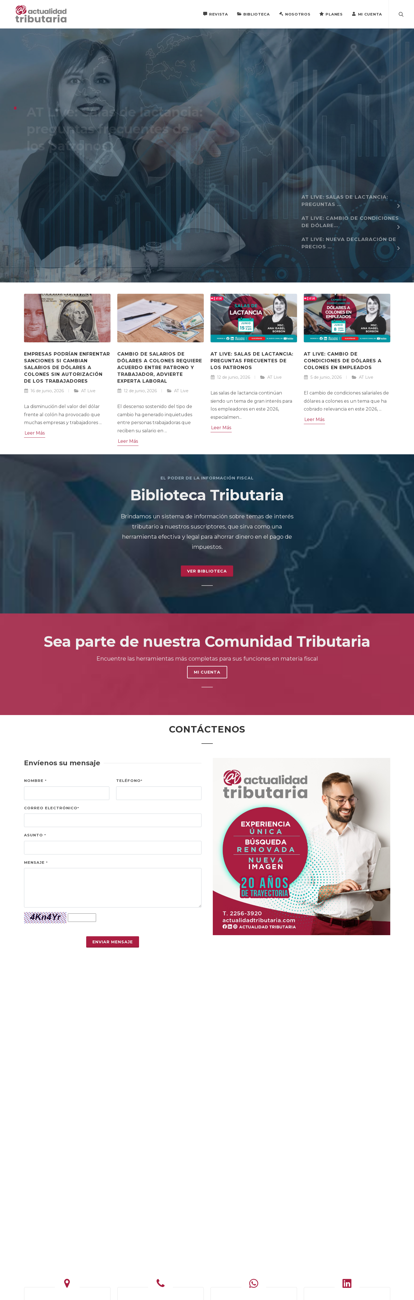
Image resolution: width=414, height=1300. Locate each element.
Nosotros (295, 14)
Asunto (35, 835)
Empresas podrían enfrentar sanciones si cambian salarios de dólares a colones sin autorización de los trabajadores (67, 367)
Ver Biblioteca (207, 571)
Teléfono (129, 780)
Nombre (35, 780)
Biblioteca (253, 14)
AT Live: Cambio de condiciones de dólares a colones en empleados (343, 360)
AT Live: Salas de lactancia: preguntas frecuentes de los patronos (252, 360)
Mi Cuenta (367, 14)
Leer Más (35, 433)
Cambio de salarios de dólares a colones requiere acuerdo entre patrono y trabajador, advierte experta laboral (159, 367)
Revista (215, 14)
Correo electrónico (51, 808)
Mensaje (36, 862)
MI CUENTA (207, 672)
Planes (331, 14)
